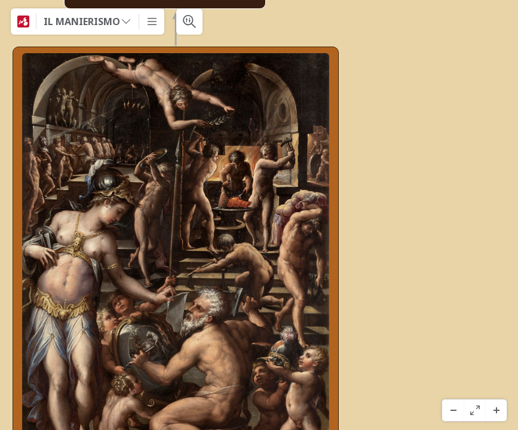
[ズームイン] (496, 410)
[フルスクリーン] (474, 410)
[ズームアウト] (453, 410)
